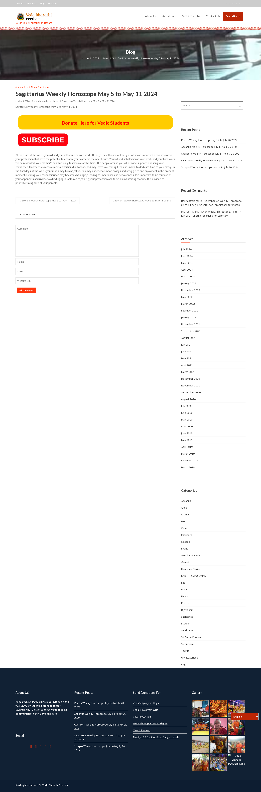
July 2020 (186, 406)
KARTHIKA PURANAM (193, 575)
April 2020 (187, 426)
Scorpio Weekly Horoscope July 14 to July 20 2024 (209, 167)
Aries (184, 507)
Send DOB (187, 630)
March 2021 (188, 371)
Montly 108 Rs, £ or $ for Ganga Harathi (156, 736)
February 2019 (189, 460)
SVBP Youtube (191, 16)
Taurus (185, 650)
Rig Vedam (187, 609)
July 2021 (186, 344)
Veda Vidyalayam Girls (146, 709)
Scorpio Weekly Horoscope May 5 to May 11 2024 (49, 200)
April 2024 (187, 269)
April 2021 (187, 365)
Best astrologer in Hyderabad (198, 200)
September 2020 (191, 392)
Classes (185, 541)
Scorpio (185, 623)
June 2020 (187, 412)
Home (20, 3)
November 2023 (190, 290)
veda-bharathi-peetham (45, 101)
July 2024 (186, 249)
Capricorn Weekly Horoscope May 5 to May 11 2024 (141, 200)
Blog (42, 3)
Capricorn (186, 535)
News (34, 86)
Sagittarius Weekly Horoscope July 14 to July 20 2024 (211, 160)
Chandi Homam (142, 729)
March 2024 (188, 276)
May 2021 (187, 358)
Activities (168, 16)
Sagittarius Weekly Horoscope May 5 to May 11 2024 (86, 93)
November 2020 (190, 385)
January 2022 (188, 317)
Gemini (185, 562)
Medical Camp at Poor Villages (150, 723)
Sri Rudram (187, 644)
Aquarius (186, 500)
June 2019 (187, 433)
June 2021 (187, 351)
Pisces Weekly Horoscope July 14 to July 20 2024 (209, 140)
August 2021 (188, 337)
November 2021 (190, 324)
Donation (232, 16)
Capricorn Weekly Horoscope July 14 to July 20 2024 (211, 153)
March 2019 (188, 453)
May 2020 (187, 419)
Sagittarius (43, 86)
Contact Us (213, 16)
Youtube (52, 3)
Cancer (185, 528)
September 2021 (191, 331)
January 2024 (188, 283)
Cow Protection (142, 716)
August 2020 (188, 399)
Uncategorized (189, 657)
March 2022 (188, 303)
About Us (31, 3)
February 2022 (189, 310)
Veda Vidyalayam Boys (146, 703)
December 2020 (190, 378)
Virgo (184, 664)
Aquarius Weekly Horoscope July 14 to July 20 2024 (210, 146)
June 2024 (187, 256)
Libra (184, 589)
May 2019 (187, 440)
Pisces (185, 603)
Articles (19, 86)
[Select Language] (245, 716)
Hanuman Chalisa (190, 569)
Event (27, 86)
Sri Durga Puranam (191, 637)
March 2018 (188, 467)
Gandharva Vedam (191, 555)
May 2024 (187, 262)
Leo (183, 582)
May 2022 (187, 297)
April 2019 (187, 446)
